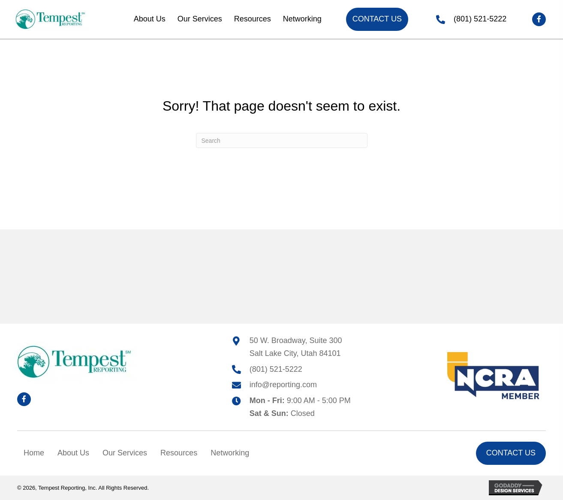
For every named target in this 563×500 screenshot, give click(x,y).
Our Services (124, 453)
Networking (230, 453)
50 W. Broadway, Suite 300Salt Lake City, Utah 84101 (296, 347)
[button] (539, 19)
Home (34, 453)
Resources (178, 453)
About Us (73, 453)
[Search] (281, 140)
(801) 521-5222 (480, 19)
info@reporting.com (283, 384)
